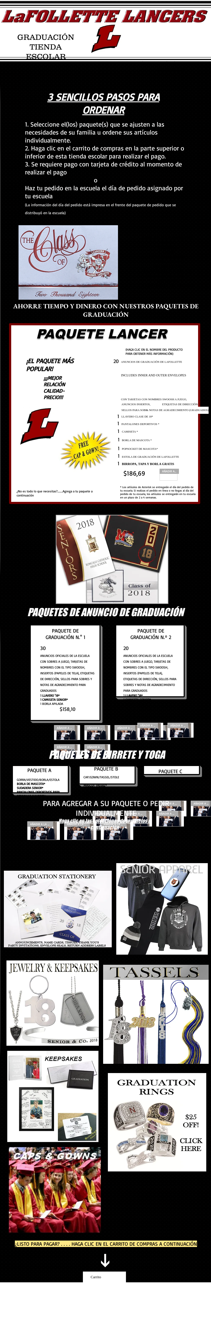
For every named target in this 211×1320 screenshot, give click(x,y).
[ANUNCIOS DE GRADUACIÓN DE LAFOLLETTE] (158, 362)
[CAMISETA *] (136, 431)
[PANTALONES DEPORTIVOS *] (140, 424)
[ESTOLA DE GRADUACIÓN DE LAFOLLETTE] (150, 457)
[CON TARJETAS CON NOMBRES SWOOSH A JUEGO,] (154, 399)
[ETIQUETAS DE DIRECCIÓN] (180, 404)
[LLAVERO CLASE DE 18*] (149, 416)
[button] (112, 559)
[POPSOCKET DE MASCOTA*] (140, 449)
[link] (104, 1277)
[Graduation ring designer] (157, 1122)
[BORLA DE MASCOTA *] (137, 440)
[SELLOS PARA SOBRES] (136, 410)
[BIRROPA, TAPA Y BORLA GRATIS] (156, 464)
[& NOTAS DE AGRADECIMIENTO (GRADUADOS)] (177, 410)
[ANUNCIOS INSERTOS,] (144, 404)
